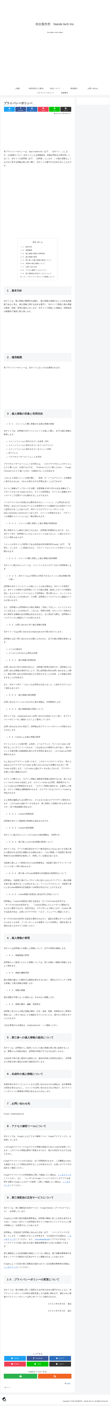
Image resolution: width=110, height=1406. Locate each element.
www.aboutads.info (42, 1241)
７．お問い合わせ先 (29, 268)
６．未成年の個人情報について (33, 264)
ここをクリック (64, 1176)
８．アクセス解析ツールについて (34, 271)
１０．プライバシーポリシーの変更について (38, 278)
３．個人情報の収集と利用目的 (33, 254)
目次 (34, 242)
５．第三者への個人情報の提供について (36, 261)
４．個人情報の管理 (29, 257)
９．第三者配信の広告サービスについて (36, 275)
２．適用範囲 (26, 250)
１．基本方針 (26, 247)
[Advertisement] (55, 70)
